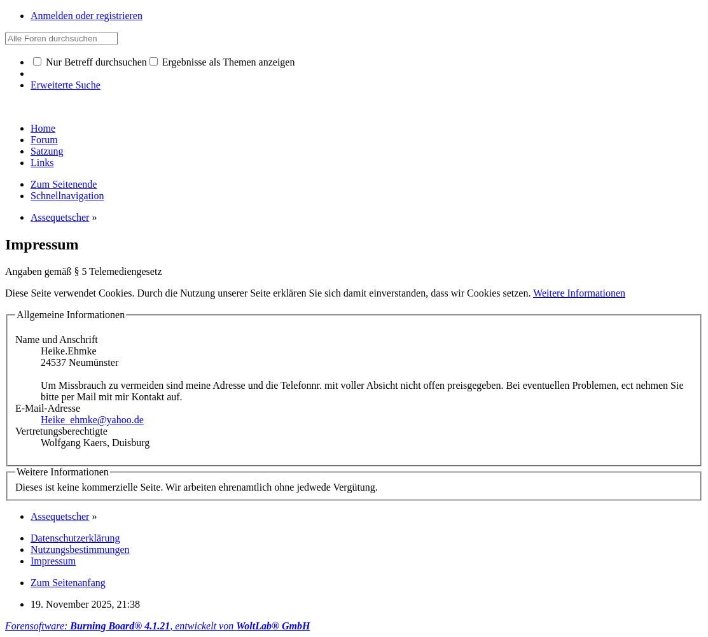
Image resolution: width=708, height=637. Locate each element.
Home (43, 128)
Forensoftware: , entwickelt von (157, 625)
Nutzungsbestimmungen (80, 549)
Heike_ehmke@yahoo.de (92, 419)
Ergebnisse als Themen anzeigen (222, 62)
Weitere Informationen (579, 293)
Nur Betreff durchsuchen (90, 62)
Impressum (53, 561)
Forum (44, 139)
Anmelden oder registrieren (86, 15)
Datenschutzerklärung (75, 538)
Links (42, 162)
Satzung (47, 151)
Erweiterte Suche (66, 85)
